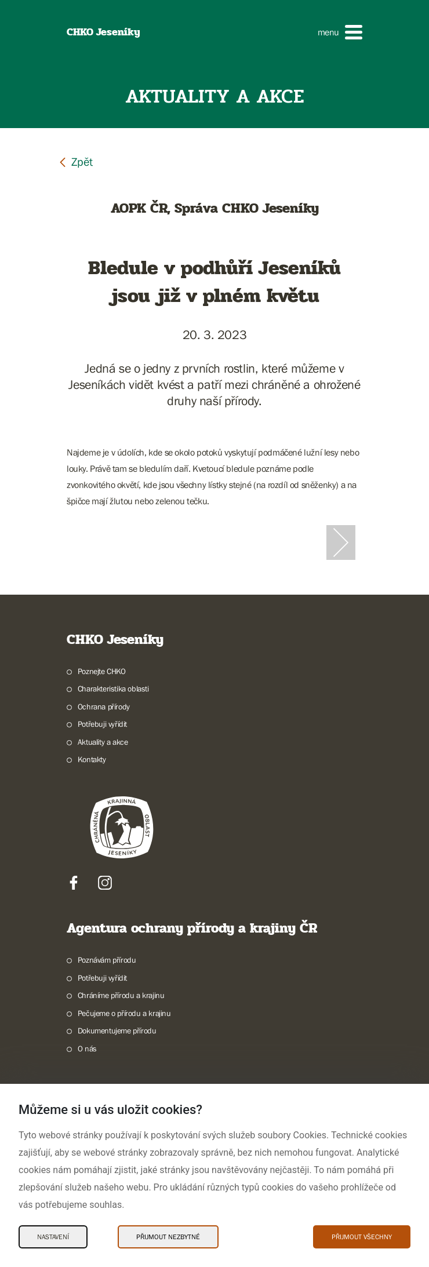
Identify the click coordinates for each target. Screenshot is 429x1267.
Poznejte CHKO (102, 671)
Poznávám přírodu (107, 959)
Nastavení (53, 1237)
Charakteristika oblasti (113, 688)
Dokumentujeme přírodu (117, 1030)
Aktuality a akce (103, 742)
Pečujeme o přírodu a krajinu (124, 1013)
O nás (87, 1048)
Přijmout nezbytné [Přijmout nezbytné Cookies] (168, 1237)
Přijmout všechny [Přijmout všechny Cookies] (362, 1237)
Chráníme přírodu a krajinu (121, 995)
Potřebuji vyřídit (102, 724)
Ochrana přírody (104, 706)
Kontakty (92, 759)
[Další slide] (340, 542)
